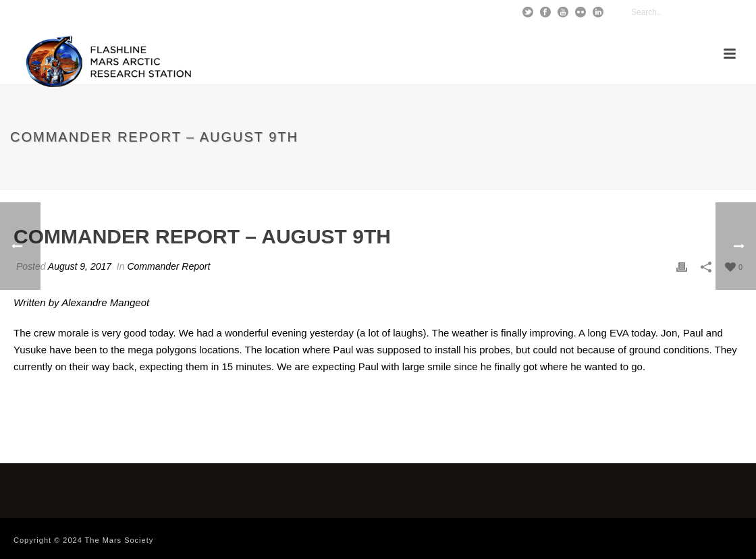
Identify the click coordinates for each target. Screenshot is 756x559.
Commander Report (168, 266)
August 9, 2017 (79, 266)
